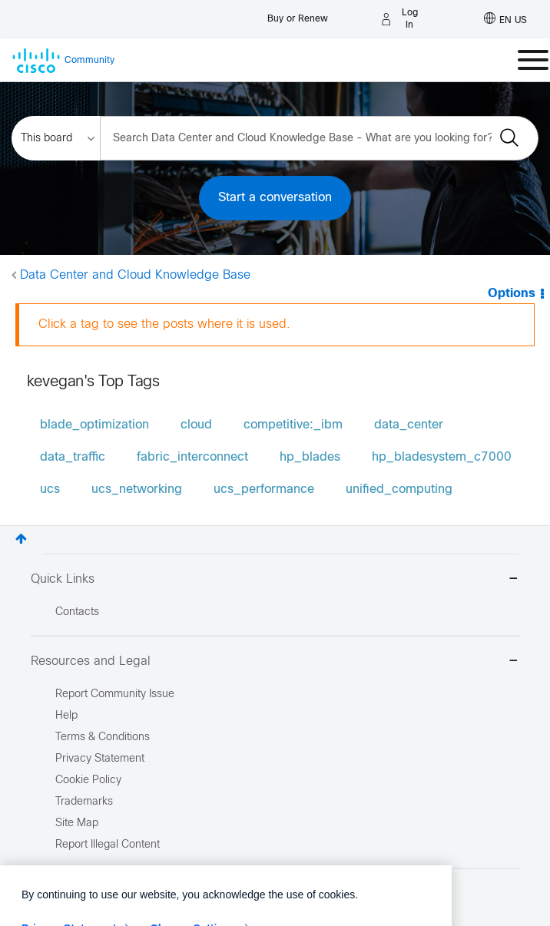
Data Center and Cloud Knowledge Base (135, 275)
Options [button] (511, 293)
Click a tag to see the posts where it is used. (164, 324)
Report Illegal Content (107, 845)
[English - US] (505, 19)
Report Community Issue (114, 694)
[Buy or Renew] (297, 15)
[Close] (431, 913)
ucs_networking (136, 489)
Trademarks (84, 802)
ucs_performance (264, 489)
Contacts (77, 612)
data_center (408, 425)
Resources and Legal (275, 662)
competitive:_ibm (293, 425)
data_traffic (72, 457)
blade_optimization (94, 425)
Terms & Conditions (102, 737)
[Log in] (401, 19)
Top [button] (21, 538)
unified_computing (399, 489)
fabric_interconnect (192, 457)
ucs (50, 489)
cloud (196, 425)
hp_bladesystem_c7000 (442, 457)
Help (66, 716)
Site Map (76, 823)
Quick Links (275, 580)
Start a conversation (275, 197)
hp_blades (310, 457)
